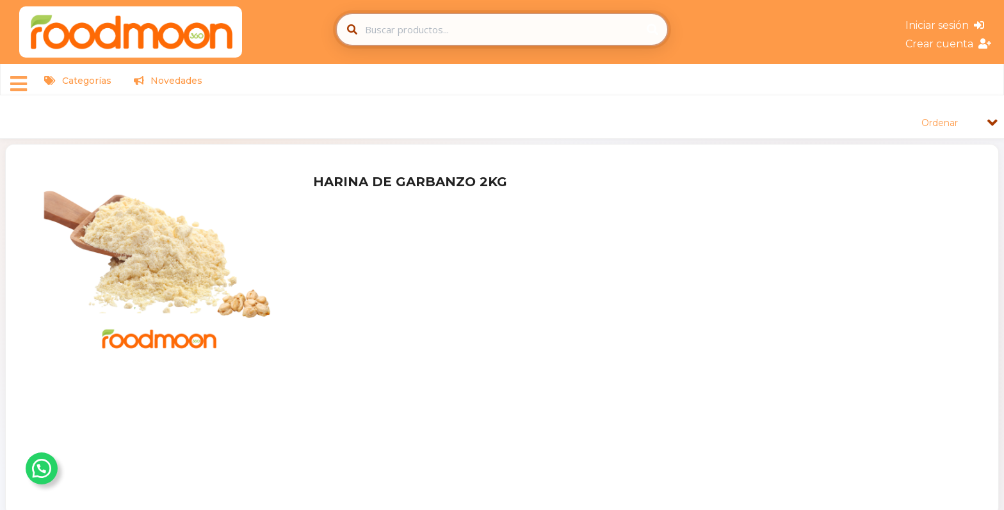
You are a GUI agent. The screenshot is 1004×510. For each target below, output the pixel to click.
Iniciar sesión (944, 25)
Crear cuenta (948, 44)
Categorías (77, 80)
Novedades (168, 80)
